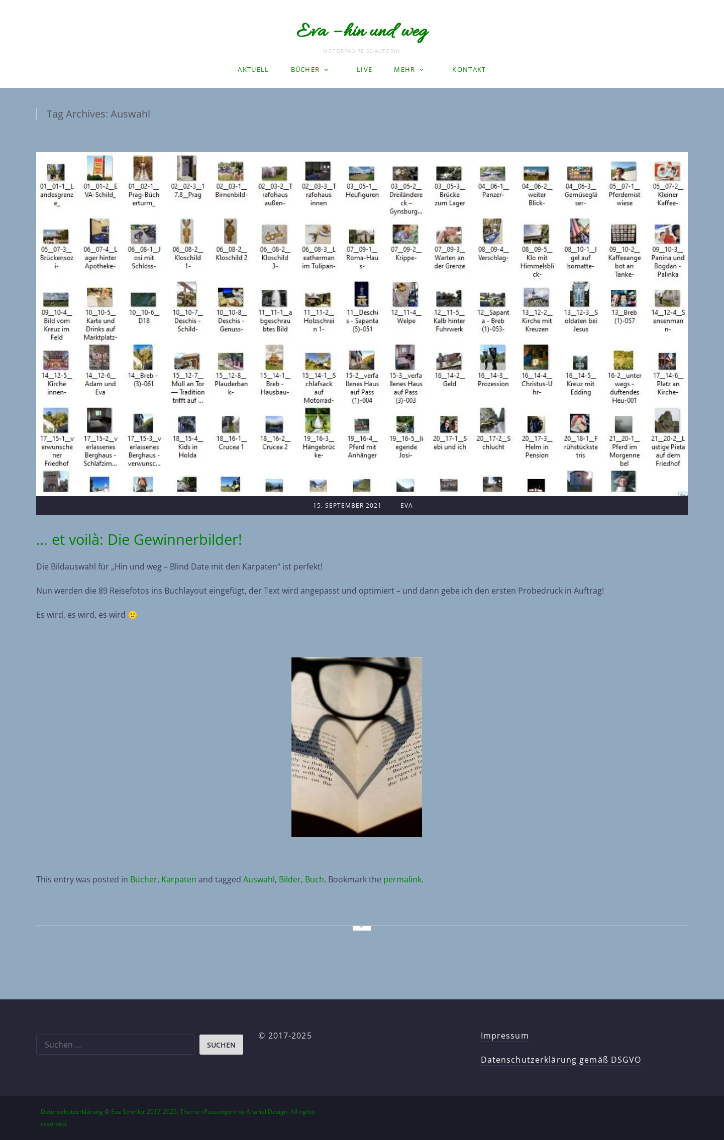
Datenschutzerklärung (72, 1111)
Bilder (290, 879)
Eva (406, 505)
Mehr (404, 69)
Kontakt (469, 69)
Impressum (505, 1035)
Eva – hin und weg (361, 32)
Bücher (305, 69)
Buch (314, 879)
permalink (402, 879)
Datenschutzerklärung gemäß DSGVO (561, 1059)
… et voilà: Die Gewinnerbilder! (139, 539)
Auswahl (259, 879)
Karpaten (178, 879)
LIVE (364, 69)
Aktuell (253, 69)
